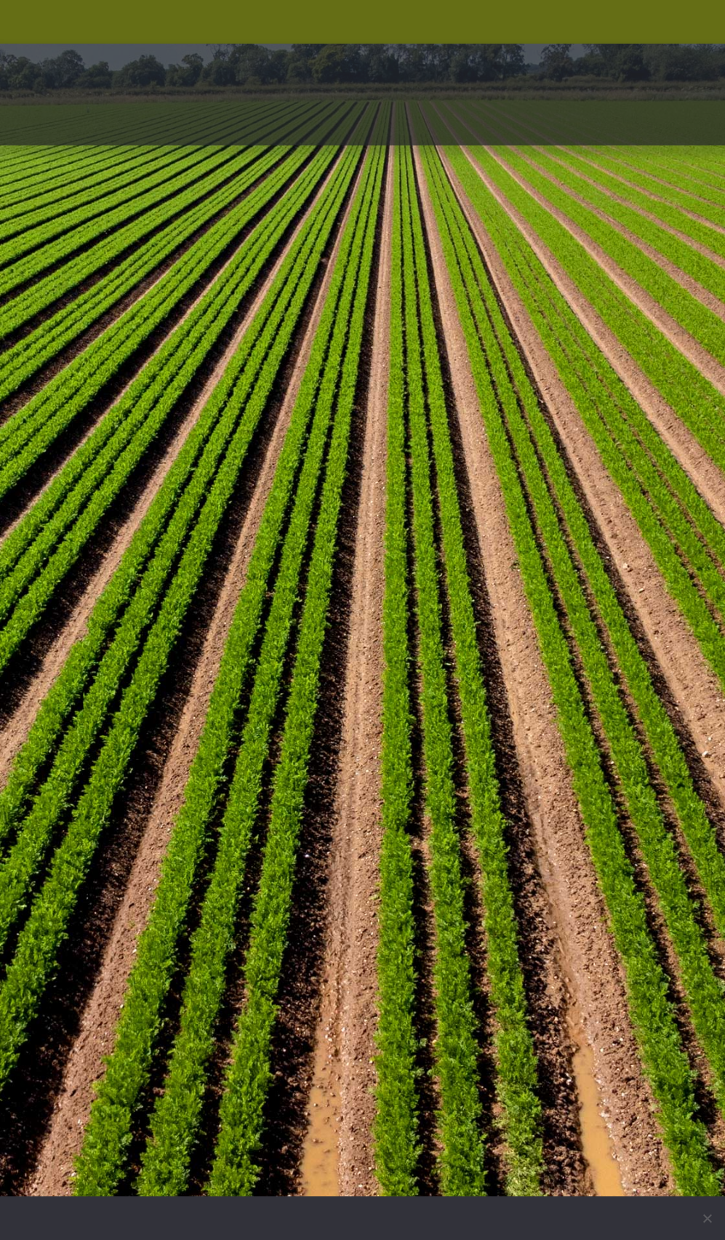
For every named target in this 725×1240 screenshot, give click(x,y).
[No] (707, 1218)
